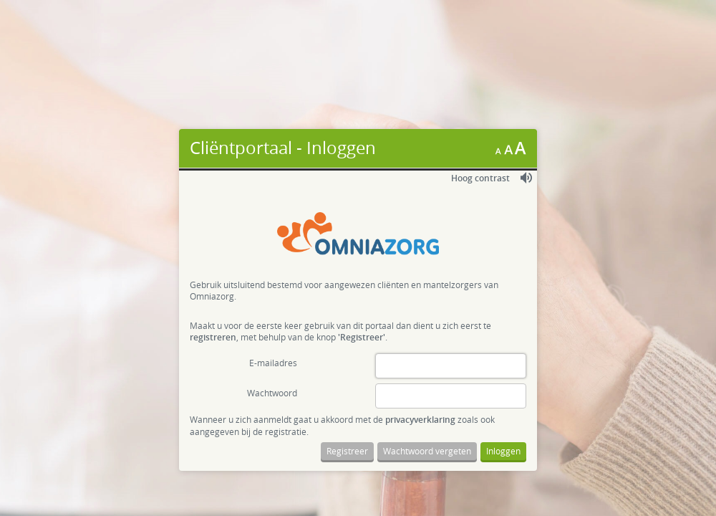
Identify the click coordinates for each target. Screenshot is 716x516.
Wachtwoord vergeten (427, 451)
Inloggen (503, 451)
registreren (213, 337)
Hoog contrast (480, 178)
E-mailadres (273, 362)
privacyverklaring (420, 420)
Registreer (347, 451)
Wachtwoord (272, 392)
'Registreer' (361, 337)
